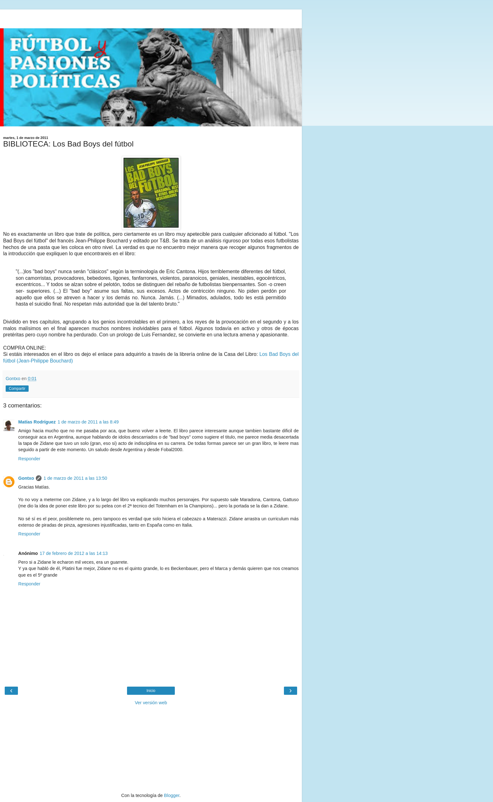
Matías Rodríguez (37, 421)
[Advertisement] (151, 17)
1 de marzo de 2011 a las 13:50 (75, 478)
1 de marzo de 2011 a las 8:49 (88, 421)
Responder (29, 458)
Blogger (172, 795)
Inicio (151, 691)
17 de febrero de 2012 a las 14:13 (74, 553)
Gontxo (26, 478)
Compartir (17, 388)
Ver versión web (151, 702)
